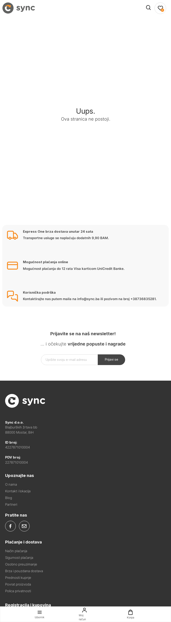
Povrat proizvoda (18, 584)
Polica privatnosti (18, 591)
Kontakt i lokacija (18, 491)
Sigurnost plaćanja (19, 557)
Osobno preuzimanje (21, 564)
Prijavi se (111, 359)
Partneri (11, 504)
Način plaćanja (16, 551)
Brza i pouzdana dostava (24, 571)
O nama (11, 484)
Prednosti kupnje (18, 578)
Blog (8, 498)
